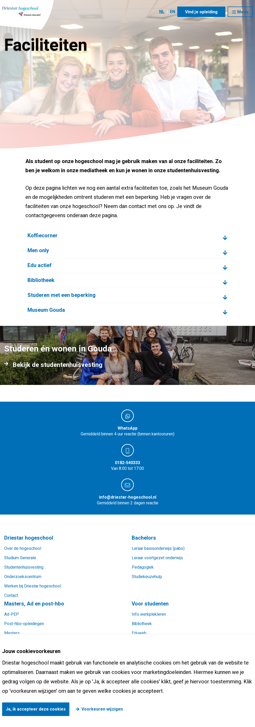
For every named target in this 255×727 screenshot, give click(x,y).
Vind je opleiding (201, 12)
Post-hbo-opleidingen (24, 624)
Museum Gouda (46, 310)
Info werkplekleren (149, 614)
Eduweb (139, 633)
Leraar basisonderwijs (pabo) (158, 548)
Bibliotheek (40, 280)
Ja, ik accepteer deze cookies (36, 709)
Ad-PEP (11, 614)
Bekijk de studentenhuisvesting (57, 365)
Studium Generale (20, 558)
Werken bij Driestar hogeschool (32, 586)
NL (161, 12)
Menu (242, 12)
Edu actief (39, 265)
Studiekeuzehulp (147, 577)
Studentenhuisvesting (23, 567)
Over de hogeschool (22, 548)
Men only (38, 250)
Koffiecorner (42, 235)
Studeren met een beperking (61, 295)
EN (172, 12)
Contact (11, 595)
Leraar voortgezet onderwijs (157, 558)
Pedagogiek (143, 567)
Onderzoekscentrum (22, 577)
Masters (12, 633)
